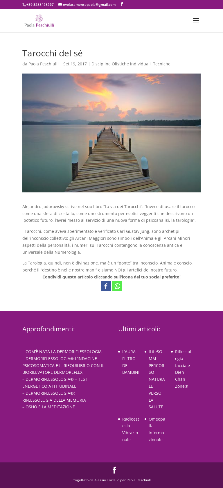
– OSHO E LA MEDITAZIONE (48, 407)
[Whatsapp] (117, 286)
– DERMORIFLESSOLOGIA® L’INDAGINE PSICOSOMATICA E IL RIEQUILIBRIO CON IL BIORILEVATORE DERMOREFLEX (63, 365)
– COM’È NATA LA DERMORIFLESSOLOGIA (62, 351)
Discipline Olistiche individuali (121, 64)
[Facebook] (106, 286)
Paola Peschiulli (43, 64)
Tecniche (161, 64)
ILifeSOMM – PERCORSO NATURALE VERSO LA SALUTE (157, 379)
